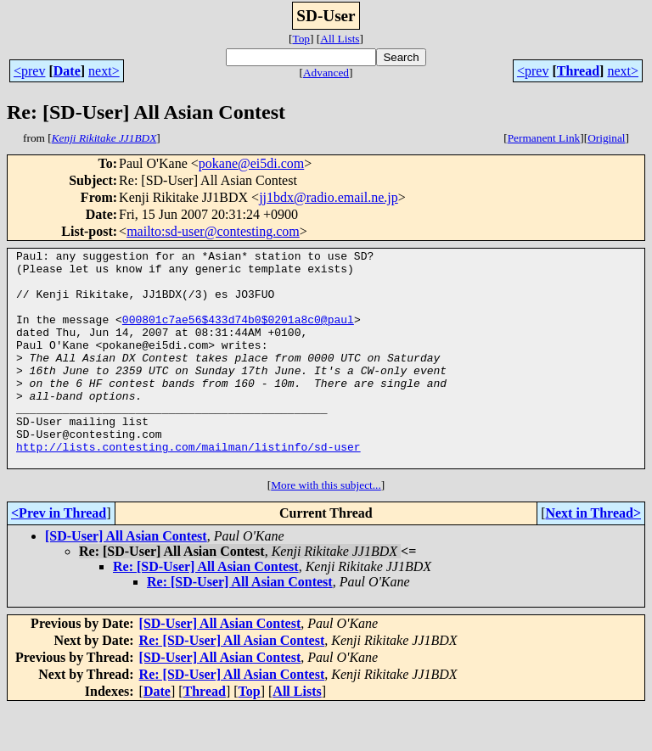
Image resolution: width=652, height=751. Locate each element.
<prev (29, 71)
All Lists (339, 38)
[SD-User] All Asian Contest (126, 579)
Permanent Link (544, 138)
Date (67, 71)
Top (301, 38)
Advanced (326, 72)
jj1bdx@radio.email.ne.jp (328, 197)
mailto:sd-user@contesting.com (213, 231)
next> (104, 71)
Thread (578, 71)
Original (606, 138)
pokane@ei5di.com (251, 163)
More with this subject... (326, 528)
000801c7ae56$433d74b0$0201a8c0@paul (238, 334)
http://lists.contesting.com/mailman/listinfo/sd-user (188, 487)
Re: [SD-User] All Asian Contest (206, 609)
